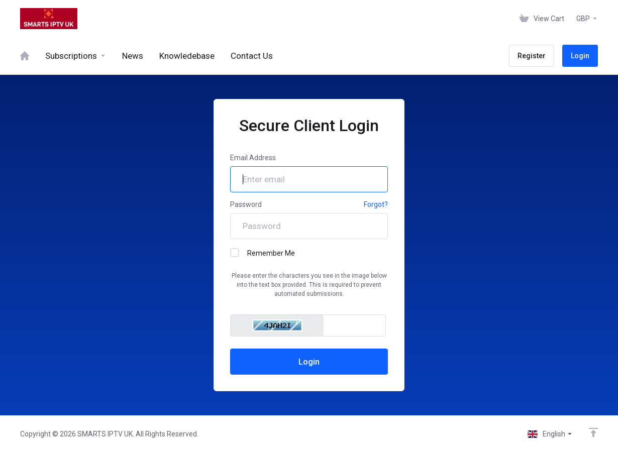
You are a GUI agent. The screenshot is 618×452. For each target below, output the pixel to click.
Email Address (253, 158)
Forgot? (376, 204)
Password (246, 204)
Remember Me (262, 252)
